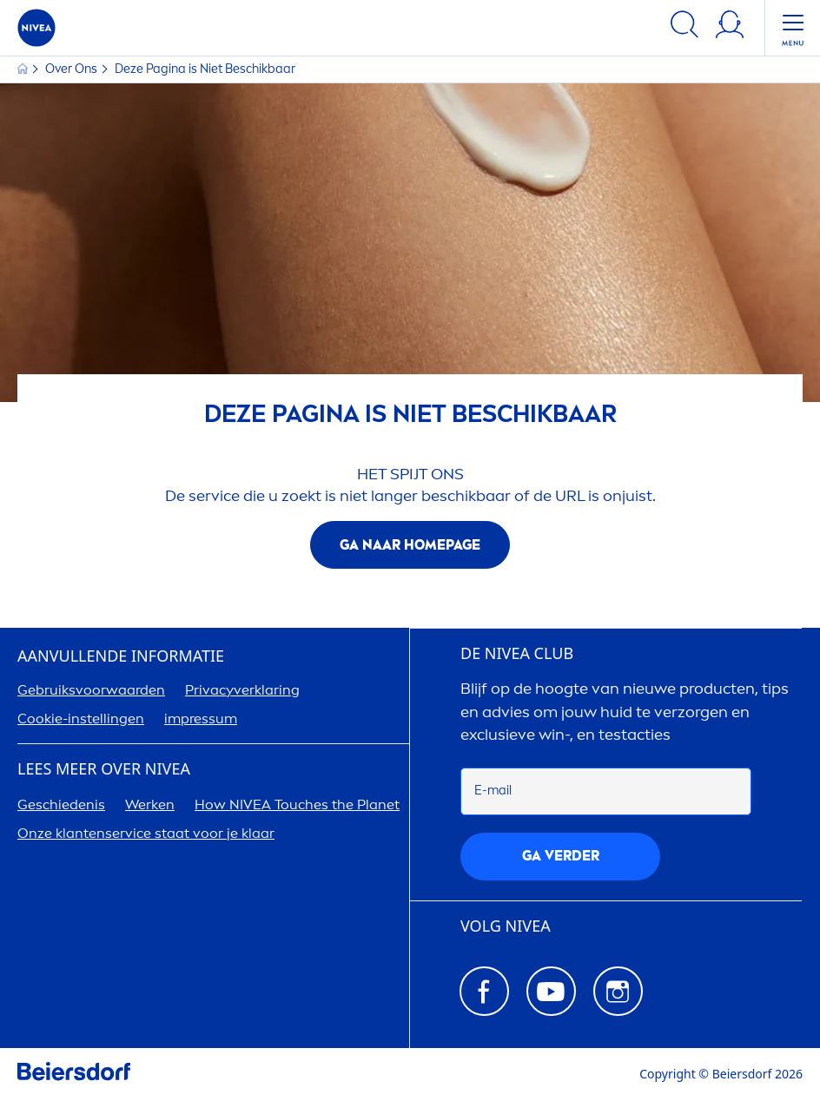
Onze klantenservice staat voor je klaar (145, 833)
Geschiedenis (61, 804)
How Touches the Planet (297, 804)
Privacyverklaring (242, 690)
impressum (200, 718)
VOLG (505, 926)
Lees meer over (103, 769)
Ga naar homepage (410, 545)
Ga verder (560, 855)
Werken (150, 804)
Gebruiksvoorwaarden (91, 690)
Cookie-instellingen (80, 718)
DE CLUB (516, 653)
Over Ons (72, 69)
